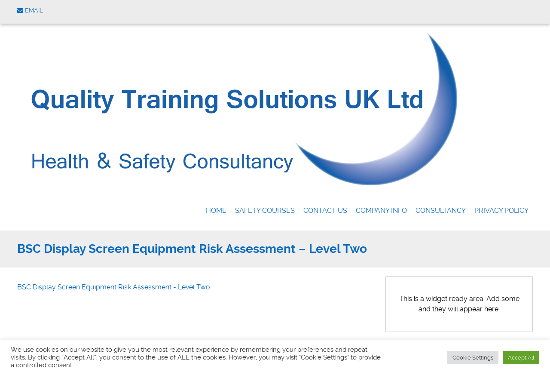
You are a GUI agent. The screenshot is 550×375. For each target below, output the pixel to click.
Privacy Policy (501, 210)
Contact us (325, 210)
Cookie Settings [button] (472, 357)
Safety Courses (265, 210)
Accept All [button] (521, 357)
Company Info (381, 210)
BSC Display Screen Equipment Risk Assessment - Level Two (113, 287)
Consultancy (441, 210)
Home (216, 210)
